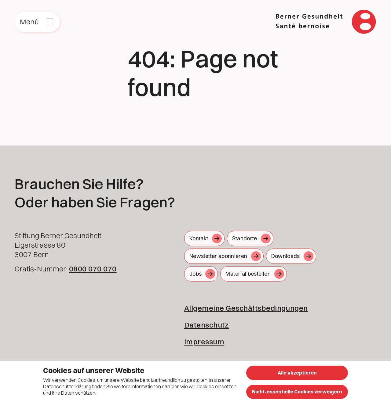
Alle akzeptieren (297, 373)
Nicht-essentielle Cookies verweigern (297, 392)
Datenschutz (206, 324)
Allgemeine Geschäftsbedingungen (246, 308)
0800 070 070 (93, 268)
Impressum (204, 341)
